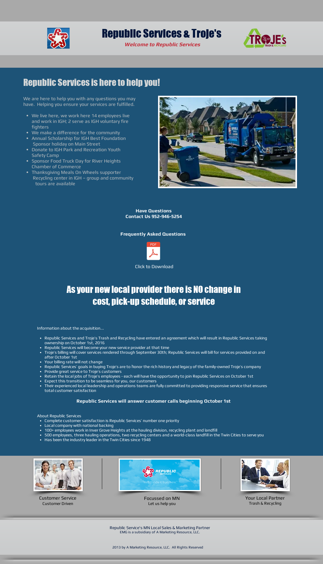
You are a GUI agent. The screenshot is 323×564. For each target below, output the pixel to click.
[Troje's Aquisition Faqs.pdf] (154, 252)
